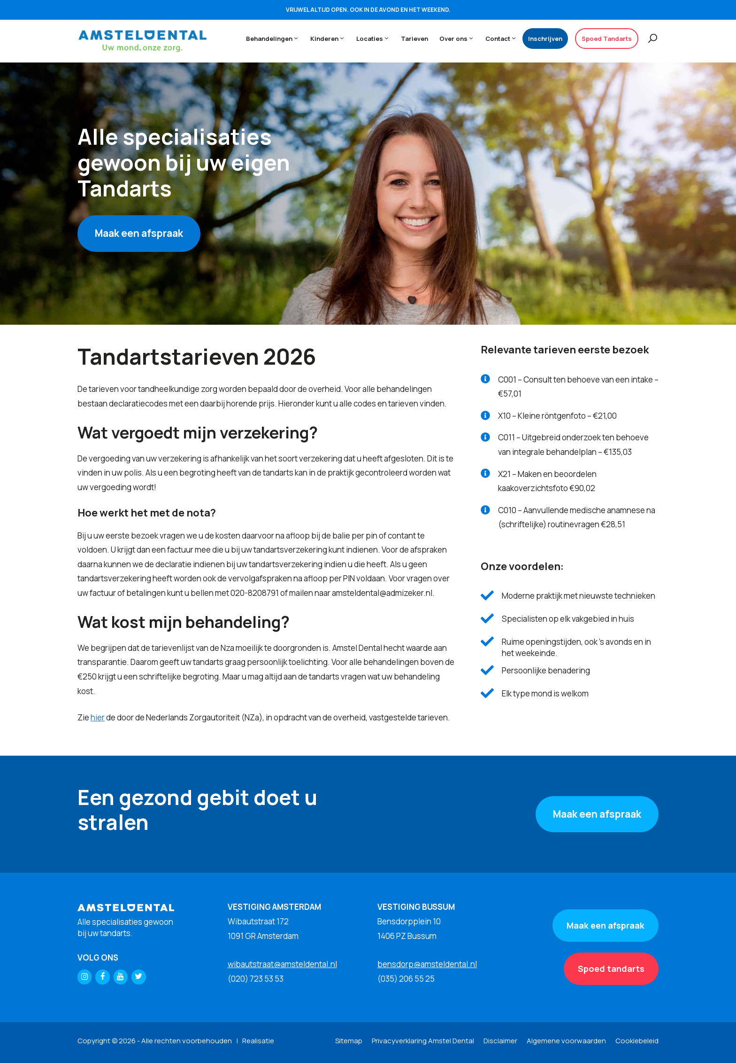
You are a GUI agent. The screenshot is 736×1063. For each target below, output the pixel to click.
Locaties (375, 38)
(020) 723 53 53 (256, 978)
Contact (503, 38)
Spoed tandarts (611, 968)
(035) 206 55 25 (406, 978)
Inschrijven (545, 38)
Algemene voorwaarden (566, 1041)
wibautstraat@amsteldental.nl (282, 964)
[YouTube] (121, 976)
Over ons (459, 38)
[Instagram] (84, 976)
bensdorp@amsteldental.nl (427, 964)
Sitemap (348, 1041)
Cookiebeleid (637, 1041)
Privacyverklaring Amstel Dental (423, 1041)
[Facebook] (102, 976)
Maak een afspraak (139, 233)
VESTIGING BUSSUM (416, 906)
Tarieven (414, 38)
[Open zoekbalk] (648, 38)
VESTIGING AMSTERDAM (274, 906)
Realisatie (258, 1041)
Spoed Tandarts (607, 38)
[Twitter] (138, 976)
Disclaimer (500, 1041)
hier (98, 717)
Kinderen (330, 38)
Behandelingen (275, 38)
